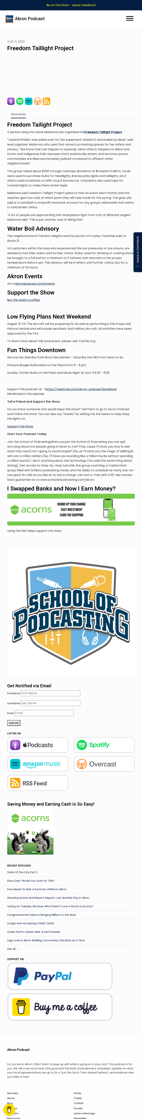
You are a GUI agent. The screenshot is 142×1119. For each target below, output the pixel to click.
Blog (10, 1103)
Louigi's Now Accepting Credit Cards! (30, 923)
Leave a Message (84, 1113)
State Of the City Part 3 (22, 872)
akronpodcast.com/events (35, 284)
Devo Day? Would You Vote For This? (31, 881)
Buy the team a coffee (23, 300)
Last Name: (13, 703)
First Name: (13, 693)
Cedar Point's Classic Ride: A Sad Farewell (33, 932)
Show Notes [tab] (18, 114)
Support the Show (20, 426)
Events (77, 1093)
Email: (10, 713)
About (10, 1098)
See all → (13, 949)
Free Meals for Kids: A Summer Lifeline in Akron (37, 889)
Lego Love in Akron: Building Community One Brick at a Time (46, 940)
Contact (78, 1103)
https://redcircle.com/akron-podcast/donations (81, 389)
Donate (78, 1108)
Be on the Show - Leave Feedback (71, 5)
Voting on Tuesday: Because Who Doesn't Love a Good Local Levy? (50, 906)
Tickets (78, 1098)
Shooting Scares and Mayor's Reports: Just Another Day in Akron (48, 898)
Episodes (12, 1093)
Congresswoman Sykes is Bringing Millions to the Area (41, 915)
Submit (14, 723)
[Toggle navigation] (129, 19)
